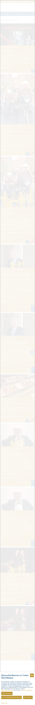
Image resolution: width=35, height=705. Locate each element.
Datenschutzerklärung (7, 690)
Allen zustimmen (7, 693)
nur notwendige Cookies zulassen (11, 697)
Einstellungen (28, 697)
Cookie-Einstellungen (26, 690)
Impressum (4, 703)
